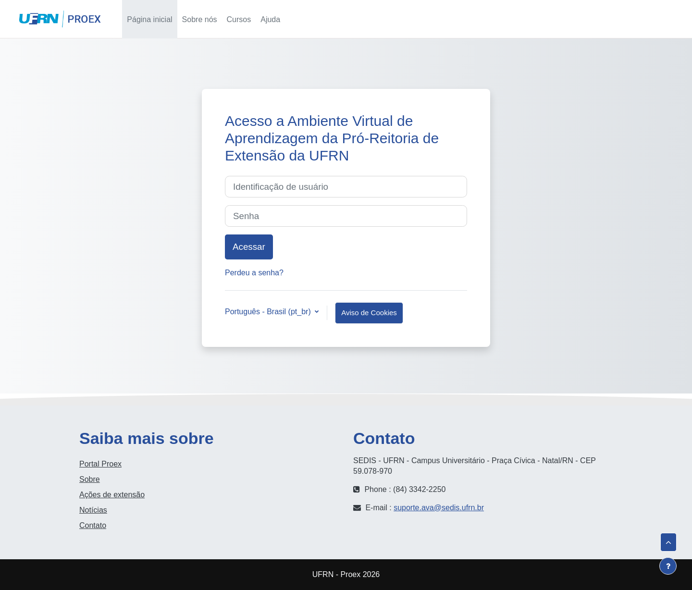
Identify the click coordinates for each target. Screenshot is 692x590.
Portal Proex (100, 464)
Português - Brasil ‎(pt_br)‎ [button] (269, 311)
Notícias (93, 510)
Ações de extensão (112, 495)
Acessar (659, 19)
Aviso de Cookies (369, 312)
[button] (587, 19)
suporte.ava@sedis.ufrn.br (439, 508)
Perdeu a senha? (254, 273)
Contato (92, 525)
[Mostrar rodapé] (668, 566)
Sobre (89, 479)
